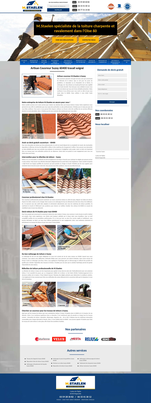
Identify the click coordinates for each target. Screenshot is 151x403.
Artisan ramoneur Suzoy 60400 (87, 366)
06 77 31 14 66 (84, 10)
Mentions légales (88, 399)
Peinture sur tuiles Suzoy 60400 (61, 363)
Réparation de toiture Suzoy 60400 (62, 366)
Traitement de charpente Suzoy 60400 (89, 363)
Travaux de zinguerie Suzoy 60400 (36, 359)
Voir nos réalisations (64, 40)
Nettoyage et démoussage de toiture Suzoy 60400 (89, 359)
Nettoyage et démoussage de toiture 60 (115, 62)
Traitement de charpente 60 (102, 61)
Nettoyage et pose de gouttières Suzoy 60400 (63, 359)
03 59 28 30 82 (83, 2)
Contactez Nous (88, 40)
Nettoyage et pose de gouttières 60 (55, 62)
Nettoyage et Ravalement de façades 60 (68, 62)
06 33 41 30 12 (84, 6)
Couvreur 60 (24, 61)
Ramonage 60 (127, 61)
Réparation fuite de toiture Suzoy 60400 (38, 361)
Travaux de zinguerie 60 (91, 61)
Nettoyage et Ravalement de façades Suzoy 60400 (37, 365)
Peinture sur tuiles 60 (44, 62)
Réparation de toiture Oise (34, 61)
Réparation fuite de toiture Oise (81, 61)
